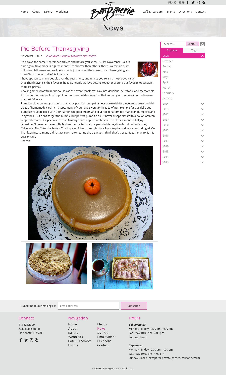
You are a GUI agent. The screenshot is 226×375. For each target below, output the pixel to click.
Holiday (65, 56)
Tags (194, 50)
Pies (85, 56)
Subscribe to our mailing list (38, 306)
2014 (184, 156)
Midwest (76, 56)
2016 (184, 146)
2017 (184, 141)
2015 (184, 151)
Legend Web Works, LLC (120, 369)
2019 (184, 130)
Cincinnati (52, 56)
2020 (184, 125)
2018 (184, 135)
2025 (184, 55)
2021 (184, 119)
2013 (184, 162)
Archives (172, 50)
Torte (92, 56)
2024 (184, 103)
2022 (184, 114)
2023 (184, 109)
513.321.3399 (176, 2)
